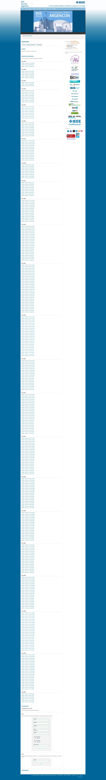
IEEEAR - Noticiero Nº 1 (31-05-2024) (28, 77)
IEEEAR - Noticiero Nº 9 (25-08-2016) (28, 208)
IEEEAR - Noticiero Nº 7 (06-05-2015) (28, 250)
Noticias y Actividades (37, 8)
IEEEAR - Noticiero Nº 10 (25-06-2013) (28, 341)
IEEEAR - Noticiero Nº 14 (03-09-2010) (28, 452)
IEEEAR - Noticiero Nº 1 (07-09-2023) (28, 85)
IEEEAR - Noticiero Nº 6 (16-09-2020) (28, 127)
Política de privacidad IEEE (71, 138)
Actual (23, 44)
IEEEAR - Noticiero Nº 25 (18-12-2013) (28, 316)
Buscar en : (27, 35)
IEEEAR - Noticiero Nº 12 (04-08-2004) (28, 671)
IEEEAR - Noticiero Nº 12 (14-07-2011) (28, 415)
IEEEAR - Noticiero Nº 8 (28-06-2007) (28, 561)
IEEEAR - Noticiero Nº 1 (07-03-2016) (28, 221)
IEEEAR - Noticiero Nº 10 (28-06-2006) (28, 593)
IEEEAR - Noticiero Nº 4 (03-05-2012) (28, 384)
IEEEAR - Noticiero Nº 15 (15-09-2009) (28, 485)
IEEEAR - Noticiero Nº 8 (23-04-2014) (28, 300)
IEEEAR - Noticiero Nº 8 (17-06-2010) (28, 462)
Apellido (35, 725)
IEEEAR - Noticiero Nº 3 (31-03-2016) (28, 218)
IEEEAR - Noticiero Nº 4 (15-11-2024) (28, 72)
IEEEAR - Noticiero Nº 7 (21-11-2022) (28, 92)
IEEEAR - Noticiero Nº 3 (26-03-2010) (28, 470)
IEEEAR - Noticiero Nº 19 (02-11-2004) (28, 659)
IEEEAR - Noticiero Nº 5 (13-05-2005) (28, 643)
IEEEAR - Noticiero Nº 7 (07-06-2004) (28, 679)
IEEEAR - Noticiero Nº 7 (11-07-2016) (28, 211)
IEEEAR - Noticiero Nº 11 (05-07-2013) (28, 339)
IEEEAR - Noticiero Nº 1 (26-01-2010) (28, 473)
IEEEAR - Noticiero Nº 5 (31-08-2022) (28, 95)
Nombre (35, 722)
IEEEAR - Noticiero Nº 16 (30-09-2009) (28, 483)
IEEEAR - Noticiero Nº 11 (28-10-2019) (28, 143)
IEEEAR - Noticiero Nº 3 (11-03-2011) (28, 430)
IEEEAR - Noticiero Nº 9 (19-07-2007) (28, 559)
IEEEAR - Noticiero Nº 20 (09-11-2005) (28, 619)
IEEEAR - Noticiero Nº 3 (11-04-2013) (28, 352)
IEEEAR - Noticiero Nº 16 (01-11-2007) (28, 548)
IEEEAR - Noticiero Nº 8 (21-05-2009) (28, 496)
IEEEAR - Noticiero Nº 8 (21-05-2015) (28, 248)
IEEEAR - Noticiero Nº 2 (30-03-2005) (28, 648)
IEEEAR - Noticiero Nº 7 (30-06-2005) (28, 640)
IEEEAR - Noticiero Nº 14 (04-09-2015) (28, 239)
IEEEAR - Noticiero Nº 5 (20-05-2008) (28, 533)
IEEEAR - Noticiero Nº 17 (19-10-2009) (28, 481)
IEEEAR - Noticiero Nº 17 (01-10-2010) (28, 447)
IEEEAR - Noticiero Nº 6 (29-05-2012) (28, 381)
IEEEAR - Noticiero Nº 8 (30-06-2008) (28, 528)
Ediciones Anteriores (31, 44)
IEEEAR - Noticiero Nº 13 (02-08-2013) (28, 336)
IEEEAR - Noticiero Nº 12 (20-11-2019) (28, 142)
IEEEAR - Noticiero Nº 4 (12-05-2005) (28, 645)
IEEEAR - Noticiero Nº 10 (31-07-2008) (28, 525)
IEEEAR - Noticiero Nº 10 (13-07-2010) (28, 459)
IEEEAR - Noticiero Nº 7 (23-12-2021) (28, 108)
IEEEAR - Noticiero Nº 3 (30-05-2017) (28, 192)
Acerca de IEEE (28, 8)
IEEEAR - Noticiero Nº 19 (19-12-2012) (28, 360)
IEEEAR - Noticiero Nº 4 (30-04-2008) (28, 535)
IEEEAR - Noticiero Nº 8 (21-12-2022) (28, 90)
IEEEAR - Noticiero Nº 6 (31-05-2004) (28, 680)
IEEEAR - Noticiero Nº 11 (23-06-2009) (28, 491)
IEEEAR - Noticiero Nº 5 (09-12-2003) (28, 695)
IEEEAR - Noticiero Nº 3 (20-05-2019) (28, 156)
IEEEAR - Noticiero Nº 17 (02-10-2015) (28, 234)
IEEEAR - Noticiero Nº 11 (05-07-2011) (28, 417)
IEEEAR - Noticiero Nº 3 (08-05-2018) (28, 174)
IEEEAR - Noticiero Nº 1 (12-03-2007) (28, 572)
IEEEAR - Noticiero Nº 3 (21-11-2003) (28, 698)
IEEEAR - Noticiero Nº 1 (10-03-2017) (28, 195)
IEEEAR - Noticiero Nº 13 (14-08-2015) (28, 240)
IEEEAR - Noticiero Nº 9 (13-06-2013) (28, 342)
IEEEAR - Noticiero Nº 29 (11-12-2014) (28, 266)
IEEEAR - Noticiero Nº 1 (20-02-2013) (28, 355)
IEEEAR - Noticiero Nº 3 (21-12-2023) (28, 82)
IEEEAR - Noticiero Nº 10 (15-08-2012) (28, 375)
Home (22, 8)
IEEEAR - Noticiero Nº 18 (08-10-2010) (28, 446)
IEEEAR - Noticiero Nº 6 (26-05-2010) (28, 465)
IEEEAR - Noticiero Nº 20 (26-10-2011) (28, 402)
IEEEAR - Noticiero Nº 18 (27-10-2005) (28, 622)
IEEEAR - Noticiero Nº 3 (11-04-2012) (28, 386)
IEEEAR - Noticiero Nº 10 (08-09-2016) (28, 206)
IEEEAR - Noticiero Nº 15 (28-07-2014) (28, 289)
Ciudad (35, 732)
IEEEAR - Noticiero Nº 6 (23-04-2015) (28, 252)
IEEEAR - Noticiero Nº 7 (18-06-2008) (28, 530)
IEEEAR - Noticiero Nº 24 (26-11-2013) (28, 318)
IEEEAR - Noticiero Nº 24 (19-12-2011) (28, 396)
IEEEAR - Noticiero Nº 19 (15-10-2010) (28, 444)
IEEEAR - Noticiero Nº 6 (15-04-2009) (28, 499)
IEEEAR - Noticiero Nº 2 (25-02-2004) (28, 687)
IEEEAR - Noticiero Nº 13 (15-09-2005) (28, 630)
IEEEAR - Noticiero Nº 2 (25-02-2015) (28, 258)
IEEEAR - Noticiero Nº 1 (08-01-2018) (28, 177)
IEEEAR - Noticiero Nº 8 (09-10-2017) (28, 184)
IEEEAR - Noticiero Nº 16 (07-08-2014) (28, 287)
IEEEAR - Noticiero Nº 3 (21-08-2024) (28, 74)
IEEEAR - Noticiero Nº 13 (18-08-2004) (28, 669)
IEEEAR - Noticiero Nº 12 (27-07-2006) (28, 590)
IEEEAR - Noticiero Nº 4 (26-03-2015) (28, 255)
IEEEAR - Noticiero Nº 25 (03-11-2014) (28, 273)
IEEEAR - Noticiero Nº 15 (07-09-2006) (28, 585)
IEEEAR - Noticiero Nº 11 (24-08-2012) (28, 373)
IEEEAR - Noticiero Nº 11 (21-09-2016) (28, 205)
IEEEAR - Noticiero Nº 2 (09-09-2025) (28, 64)
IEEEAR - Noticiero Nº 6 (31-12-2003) (28, 693)
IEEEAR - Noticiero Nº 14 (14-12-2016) (28, 200)
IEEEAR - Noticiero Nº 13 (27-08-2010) (28, 454)
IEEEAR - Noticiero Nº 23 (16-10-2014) (28, 276)
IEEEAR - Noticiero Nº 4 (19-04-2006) (28, 603)
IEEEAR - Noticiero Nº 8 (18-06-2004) (28, 677)
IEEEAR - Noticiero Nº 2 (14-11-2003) (28, 700)
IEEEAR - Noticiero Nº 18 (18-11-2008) (28, 512)
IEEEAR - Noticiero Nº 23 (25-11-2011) (28, 397)
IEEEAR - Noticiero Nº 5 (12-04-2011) (28, 426)
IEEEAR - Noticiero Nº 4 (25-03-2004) (28, 684)
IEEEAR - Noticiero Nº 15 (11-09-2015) (28, 237)
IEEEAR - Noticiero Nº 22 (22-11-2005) (28, 616)
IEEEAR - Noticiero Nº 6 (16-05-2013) (28, 347)
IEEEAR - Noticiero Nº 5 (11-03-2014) (28, 305)
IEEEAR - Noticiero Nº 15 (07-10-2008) (28, 517)
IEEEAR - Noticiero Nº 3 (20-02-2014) (28, 308)
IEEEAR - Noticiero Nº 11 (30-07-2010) (28, 457)
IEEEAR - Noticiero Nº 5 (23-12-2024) (28, 71)
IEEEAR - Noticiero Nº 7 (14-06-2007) (28, 562)
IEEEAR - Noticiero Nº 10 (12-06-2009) (28, 493)
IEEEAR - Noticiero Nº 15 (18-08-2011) (28, 410)
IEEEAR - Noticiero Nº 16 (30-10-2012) (28, 365)
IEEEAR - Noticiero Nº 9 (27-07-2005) (28, 637)
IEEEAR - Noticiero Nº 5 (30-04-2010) (28, 467)
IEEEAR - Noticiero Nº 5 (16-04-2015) (28, 253)
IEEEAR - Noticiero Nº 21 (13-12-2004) (28, 656)
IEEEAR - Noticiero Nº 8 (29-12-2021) (28, 106)
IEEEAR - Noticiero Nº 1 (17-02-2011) (28, 433)
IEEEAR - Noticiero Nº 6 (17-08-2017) (28, 187)
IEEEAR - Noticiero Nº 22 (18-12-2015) (28, 226)
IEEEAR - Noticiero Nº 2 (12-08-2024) (28, 76)
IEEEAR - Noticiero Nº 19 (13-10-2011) (28, 404)
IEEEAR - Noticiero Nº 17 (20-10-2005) (28, 624)
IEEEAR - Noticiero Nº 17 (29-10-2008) (28, 514)
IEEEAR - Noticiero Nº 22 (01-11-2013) (28, 321)
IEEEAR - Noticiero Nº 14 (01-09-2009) (28, 486)
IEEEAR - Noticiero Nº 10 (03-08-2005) (28, 635)
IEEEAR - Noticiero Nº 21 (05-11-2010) (28, 441)
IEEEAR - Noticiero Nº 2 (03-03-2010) (28, 472)
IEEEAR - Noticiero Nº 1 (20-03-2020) (28, 135)
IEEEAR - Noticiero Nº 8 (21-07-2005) (28, 638)
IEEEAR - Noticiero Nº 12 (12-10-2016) (28, 203)
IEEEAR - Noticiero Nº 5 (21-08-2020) (28, 129)
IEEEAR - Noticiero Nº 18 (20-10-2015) (28, 232)
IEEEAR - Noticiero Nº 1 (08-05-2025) (28, 66)
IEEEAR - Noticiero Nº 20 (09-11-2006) (28, 577)
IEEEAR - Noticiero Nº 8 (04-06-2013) (28, 344)
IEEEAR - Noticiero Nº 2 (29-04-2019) (28, 158)
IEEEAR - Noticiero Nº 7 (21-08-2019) (28, 150)
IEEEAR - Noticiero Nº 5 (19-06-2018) (28, 171)
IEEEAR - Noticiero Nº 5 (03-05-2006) (28, 601)
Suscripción (39, 44)
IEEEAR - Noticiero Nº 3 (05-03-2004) (28, 685)
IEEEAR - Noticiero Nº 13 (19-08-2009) (28, 488)
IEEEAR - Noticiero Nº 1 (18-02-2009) (28, 507)
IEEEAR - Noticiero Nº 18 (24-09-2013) (28, 328)
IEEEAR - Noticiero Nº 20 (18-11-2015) (28, 229)
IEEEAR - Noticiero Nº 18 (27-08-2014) (28, 284)
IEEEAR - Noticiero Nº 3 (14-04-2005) (28, 646)
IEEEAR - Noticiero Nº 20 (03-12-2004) (28, 658)
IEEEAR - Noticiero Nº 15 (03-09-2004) (28, 666)
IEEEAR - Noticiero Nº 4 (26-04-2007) (28, 567)
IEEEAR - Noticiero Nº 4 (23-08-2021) (28, 113)
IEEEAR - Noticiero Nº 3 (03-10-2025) (28, 63)
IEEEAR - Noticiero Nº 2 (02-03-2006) (28, 606)
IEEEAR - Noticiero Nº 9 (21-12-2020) (28, 122)
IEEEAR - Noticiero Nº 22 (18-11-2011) (28, 399)
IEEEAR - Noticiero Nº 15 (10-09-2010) (28, 451)
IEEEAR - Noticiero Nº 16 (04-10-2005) (28, 625)
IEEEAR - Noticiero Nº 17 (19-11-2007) (28, 546)
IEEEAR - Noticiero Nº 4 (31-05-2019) (28, 155)
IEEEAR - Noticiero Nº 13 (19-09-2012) (28, 370)
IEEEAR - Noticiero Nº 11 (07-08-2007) (28, 556)
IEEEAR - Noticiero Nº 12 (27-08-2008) (28, 522)
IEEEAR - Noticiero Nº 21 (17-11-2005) (28, 617)
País (34, 729)
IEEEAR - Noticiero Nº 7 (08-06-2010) (28, 464)
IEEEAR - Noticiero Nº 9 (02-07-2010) (28, 460)
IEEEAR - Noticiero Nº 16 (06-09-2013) (28, 331)
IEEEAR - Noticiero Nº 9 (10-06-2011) (28, 420)
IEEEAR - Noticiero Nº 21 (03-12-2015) (28, 227)
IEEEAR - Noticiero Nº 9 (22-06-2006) (28, 595)
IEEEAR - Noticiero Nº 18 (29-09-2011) (28, 405)
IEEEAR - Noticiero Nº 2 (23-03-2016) (28, 219)
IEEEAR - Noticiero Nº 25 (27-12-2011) (28, 394)
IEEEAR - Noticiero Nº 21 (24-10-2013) (28, 323)
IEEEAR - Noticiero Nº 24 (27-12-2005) (28, 612)
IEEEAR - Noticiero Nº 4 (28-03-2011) (28, 428)
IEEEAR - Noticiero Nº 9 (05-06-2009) (28, 494)
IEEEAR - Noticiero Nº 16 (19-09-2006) (28, 583)
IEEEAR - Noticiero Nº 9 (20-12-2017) (28, 182)
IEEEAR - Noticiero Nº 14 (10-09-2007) (28, 551)
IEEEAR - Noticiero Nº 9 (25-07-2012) (28, 376)
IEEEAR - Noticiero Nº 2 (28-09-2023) (28, 84)
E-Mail (35, 718)
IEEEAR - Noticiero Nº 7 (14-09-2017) (28, 185)
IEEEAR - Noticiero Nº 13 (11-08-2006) (28, 588)
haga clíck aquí (75, 48)
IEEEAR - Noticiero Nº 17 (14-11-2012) (28, 363)
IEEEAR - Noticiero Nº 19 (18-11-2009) (28, 478)
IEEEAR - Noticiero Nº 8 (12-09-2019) (28, 148)
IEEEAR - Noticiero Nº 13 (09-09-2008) (28, 520)
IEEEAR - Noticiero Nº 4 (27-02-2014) (28, 307)
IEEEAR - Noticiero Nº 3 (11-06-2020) (28, 132)
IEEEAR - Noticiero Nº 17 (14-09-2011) (28, 407)
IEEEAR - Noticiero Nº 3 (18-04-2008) (28, 536)
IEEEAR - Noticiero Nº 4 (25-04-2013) (28, 350)
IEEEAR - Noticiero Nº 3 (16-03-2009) (28, 504)
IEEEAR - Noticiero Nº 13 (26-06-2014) (28, 292)
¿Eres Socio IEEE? (37, 740)
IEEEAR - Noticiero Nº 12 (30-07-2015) (28, 242)
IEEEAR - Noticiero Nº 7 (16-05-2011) (28, 423)
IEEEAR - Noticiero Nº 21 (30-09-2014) (28, 279)
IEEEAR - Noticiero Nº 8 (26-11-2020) (28, 124)
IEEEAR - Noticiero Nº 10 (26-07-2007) (28, 557)
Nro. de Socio (36, 744)
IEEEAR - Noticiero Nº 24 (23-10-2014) (28, 274)
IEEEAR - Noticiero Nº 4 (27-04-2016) (28, 216)
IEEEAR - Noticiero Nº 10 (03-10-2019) (28, 145)
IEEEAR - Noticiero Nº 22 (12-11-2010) (28, 439)
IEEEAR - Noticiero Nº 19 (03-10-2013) (28, 326)
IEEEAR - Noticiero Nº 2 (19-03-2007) (28, 570)
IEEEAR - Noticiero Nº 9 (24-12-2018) (28, 164)
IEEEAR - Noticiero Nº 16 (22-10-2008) (28, 515)
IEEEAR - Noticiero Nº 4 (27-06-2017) (28, 190)
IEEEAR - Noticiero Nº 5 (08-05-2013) (28, 349)
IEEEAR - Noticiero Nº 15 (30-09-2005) (28, 627)
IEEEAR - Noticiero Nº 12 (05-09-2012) (28, 371)
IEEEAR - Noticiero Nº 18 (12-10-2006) (28, 580)
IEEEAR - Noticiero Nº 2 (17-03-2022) (28, 100)
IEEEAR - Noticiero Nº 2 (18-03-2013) (28, 354)
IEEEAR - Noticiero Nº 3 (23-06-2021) (28, 114)
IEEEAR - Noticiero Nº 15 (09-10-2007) (28, 549)
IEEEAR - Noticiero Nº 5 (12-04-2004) (28, 682)
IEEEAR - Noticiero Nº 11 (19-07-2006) (28, 591)
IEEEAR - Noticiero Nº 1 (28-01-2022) (28, 101)
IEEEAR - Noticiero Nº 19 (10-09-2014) (28, 282)
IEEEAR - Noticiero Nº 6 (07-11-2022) (28, 93)
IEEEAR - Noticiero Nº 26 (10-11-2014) (28, 271)
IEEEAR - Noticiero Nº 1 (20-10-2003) (28, 701)
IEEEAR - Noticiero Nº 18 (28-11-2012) (28, 362)
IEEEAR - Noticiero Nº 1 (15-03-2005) (28, 650)
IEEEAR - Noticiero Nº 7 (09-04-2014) (28, 302)
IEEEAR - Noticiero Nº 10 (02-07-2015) (28, 245)
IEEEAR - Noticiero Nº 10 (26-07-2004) (28, 674)
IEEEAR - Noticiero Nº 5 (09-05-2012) (28, 383)
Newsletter (45, 8)
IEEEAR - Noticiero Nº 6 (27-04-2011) (28, 425)
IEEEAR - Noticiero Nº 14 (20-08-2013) (28, 334)
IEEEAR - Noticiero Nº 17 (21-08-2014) (28, 286)
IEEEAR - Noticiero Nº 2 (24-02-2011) (28, 431)
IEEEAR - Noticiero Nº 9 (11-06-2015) (28, 247)
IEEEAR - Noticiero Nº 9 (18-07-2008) (28, 527)
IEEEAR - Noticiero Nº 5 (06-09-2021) (28, 111)
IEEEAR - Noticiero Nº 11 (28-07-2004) (28, 672)
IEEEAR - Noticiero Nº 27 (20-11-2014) (28, 269)
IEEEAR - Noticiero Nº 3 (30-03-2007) (28, 569)
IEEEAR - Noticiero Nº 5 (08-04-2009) (28, 501)
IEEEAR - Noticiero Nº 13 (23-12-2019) (28, 140)
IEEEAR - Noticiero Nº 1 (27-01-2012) (28, 389)
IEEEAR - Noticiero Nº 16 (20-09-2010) (28, 449)
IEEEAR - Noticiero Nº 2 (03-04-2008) (28, 538)
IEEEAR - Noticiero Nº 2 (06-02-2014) (28, 310)
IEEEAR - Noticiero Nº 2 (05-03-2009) (28, 506)
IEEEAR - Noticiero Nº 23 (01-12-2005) (28, 614)
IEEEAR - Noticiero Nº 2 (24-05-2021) (28, 116)
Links (50, 8)
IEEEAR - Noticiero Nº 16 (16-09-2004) (28, 664)
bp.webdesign (80, 776)
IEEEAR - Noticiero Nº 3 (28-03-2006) (28, 604)
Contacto (54, 8)
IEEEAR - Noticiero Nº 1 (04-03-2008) (28, 540)
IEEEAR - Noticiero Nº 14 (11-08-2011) (28, 412)
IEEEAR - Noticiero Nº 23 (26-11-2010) (28, 438)
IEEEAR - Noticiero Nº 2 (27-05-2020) (28, 134)
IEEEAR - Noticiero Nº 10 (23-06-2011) (28, 418)
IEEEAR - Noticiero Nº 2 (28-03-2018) (28, 176)
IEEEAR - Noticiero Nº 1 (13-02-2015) (28, 260)
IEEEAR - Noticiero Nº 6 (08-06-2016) (28, 213)
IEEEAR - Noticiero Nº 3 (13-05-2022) (28, 98)
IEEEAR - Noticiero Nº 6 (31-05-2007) (28, 564)
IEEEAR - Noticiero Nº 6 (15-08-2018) (28, 169)
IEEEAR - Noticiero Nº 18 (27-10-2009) (28, 480)
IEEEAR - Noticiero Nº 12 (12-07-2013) (28, 337)
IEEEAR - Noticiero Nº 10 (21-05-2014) (28, 297)
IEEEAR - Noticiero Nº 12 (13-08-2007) (28, 554)
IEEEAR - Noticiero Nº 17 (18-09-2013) (28, 329)
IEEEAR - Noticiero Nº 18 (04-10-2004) (28, 661)
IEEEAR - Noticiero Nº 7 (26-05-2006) (28, 598)
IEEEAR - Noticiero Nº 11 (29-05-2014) (28, 295)
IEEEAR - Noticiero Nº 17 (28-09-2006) (28, 582)
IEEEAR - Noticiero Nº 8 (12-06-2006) (28, 596)
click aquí (34, 51)
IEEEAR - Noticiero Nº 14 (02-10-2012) (28, 368)
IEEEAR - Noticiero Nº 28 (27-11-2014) (28, 268)
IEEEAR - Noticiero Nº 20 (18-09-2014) (28, 281)
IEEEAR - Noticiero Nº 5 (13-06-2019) (28, 153)
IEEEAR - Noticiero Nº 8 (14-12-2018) (28, 166)
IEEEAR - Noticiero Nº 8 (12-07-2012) (28, 378)
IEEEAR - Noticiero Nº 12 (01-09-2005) (28, 632)
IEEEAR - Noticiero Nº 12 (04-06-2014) (28, 294)
